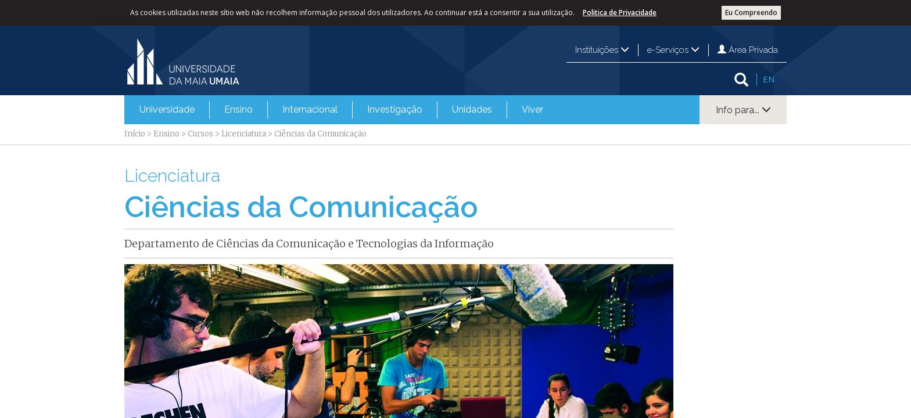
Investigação (394, 109)
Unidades (472, 109)
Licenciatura (243, 134)
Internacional (310, 109)
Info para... (743, 110)
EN (768, 79)
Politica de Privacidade (620, 12)
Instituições (602, 50)
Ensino (238, 109)
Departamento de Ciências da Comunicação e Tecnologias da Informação (309, 243)
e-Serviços (673, 50)
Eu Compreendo (751, 12)
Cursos (200, 134)
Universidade (167, 109)
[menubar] (341, 109)
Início (134, 134)
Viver (532, 109)
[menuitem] (167, 109)
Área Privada (748, 50)
